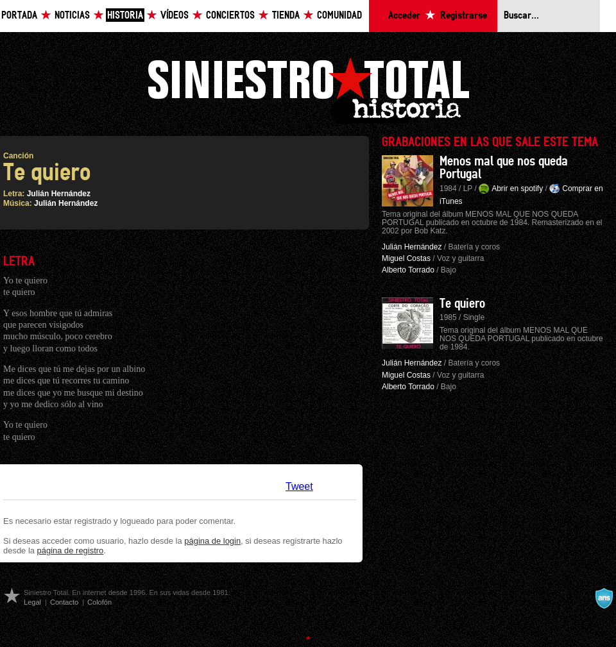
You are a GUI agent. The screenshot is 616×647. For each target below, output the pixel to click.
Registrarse (463, 16)
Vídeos (174, 16)
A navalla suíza (604, 598)
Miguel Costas (406, 258)
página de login (212, 541)
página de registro (70, 550)
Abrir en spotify (517, 188)
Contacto (64, 602)
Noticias (72, 16)
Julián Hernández (58, 193)
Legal (32, 602)
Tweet (299, 486)
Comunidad (339, 16)
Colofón (99, 602)
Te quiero (462, 304)
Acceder (404, 16)
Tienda (286, 16)
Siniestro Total (308, 88)
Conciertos (230, 16)
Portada (19, 16)
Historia (125, 16)
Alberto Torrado (408, 269)
